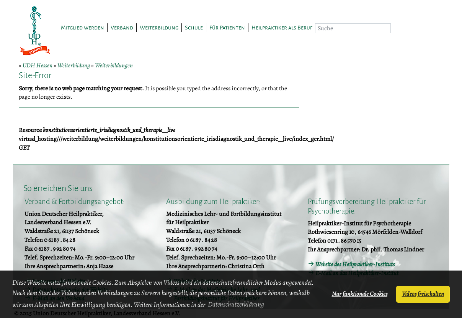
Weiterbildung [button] (159, 27)
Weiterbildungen (114, 65)
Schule (194, 27)
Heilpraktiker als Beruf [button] (281, 27)
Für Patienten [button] (227, 27)
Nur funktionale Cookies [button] (359, 294)
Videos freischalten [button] (423, 294)
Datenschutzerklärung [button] (236, 304)
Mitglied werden (82, 27)
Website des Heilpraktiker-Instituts (355, 264)
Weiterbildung (73, 65)
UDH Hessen (37, 65)
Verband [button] (122, 27)
